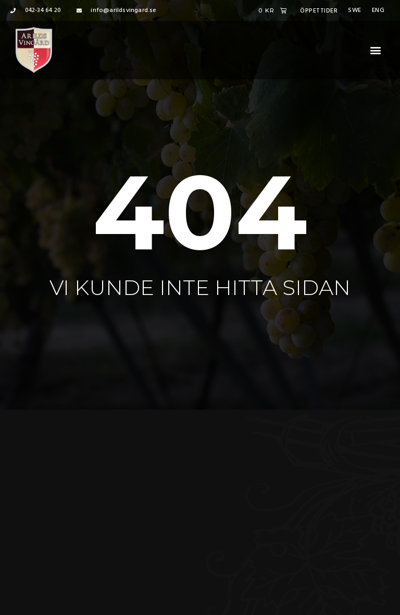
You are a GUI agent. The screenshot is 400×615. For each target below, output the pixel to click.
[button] (375, 50)
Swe (354, 10)
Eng (378, 10)
